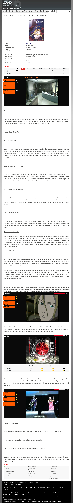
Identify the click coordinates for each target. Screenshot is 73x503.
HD (9, 11)
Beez (16, 80)
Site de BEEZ (30, 62)
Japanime (28, 43)
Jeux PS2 (49, 487)
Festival (10, 494)
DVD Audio (18, 492)
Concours (31, 11)
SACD (11, 492)
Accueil (5, 11)
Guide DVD (53, 492)
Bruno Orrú (27, 501)
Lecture (46, 492)
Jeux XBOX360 (23, 487)
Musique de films (17, 485)
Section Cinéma (7, 485)
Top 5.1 (40, 492)
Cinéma (18, 11)
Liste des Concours (15, 496)
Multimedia (29, 491)
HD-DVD (11, 484)
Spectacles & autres (33, 482)
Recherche (53, 11)
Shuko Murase (30, 51)
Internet (22, 494)
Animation (23, 482)
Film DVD (6, 482)
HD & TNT (6, 491)
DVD (13, 11)
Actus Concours (25, 496)
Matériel (42, 11)
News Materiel (21, 491)
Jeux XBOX (42, 487)
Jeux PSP (6, 489)
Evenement (16, 494)
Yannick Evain (12, 501)
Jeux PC (36, 487)
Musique (12, 482)
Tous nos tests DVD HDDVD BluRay (40, 496)
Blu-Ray (5, 484)
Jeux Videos (24, 11)
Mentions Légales (55, 496)
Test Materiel (18, 484)
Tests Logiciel (32, 492)
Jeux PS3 (15, 487)
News (36, 11)
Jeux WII (55, 487)
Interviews (6, 492)
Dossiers (25, 492)
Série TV (17, 482)
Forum (47, 11)
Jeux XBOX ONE (8, 487)
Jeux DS (61, 487)
